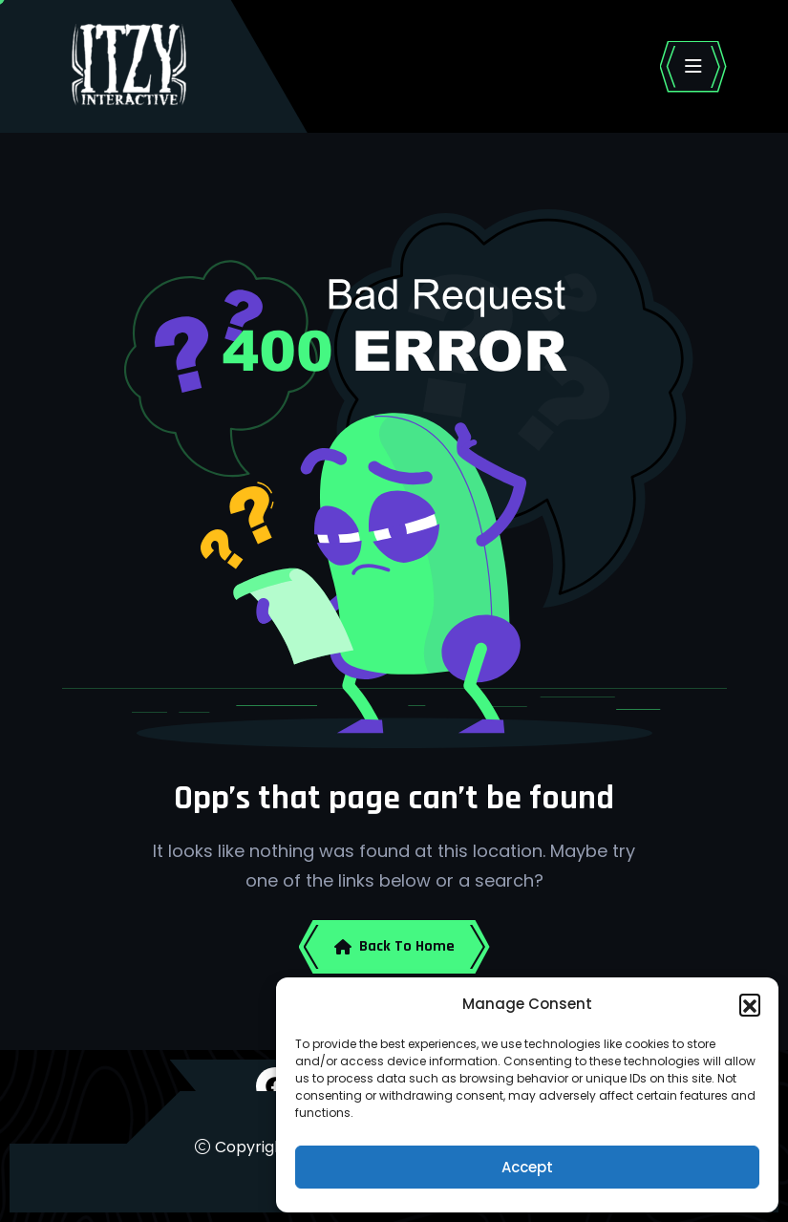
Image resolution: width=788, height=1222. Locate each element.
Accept (527, 1167)
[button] (749, 1004)
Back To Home (394, 946)
